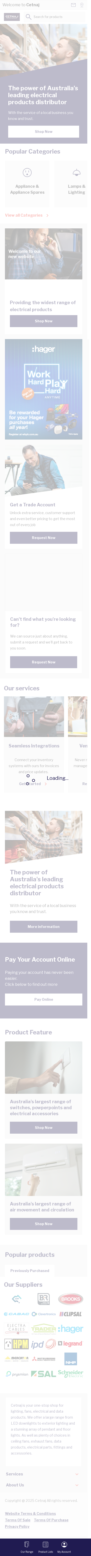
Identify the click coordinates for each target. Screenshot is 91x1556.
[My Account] (64, 1547)
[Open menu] (27, 1547)
